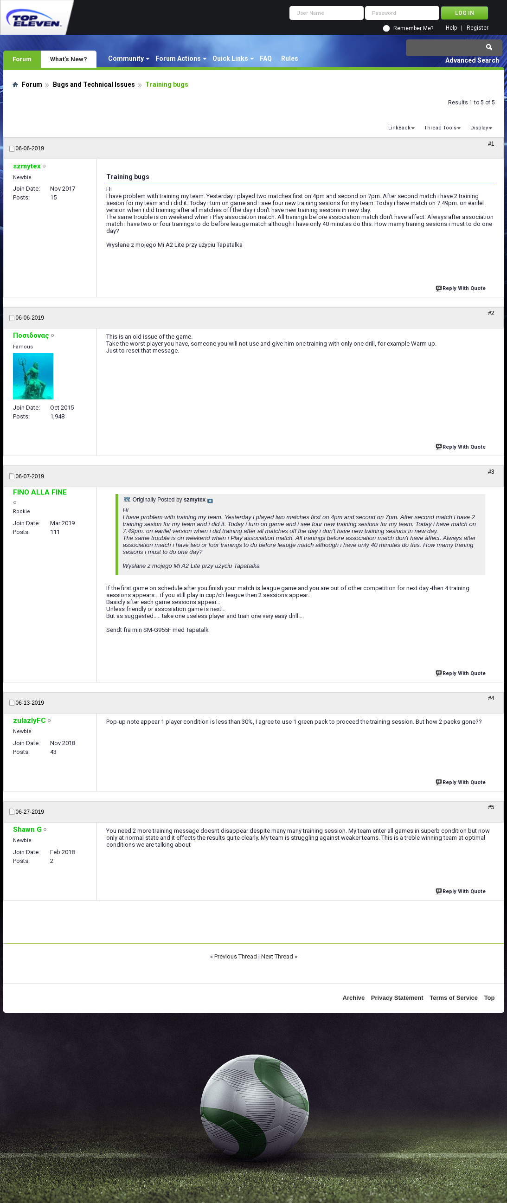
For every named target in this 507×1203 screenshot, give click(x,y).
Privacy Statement (397, 997)
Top (489, 997)
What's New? (68, 59)
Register (477, 28)
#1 (491, 144)
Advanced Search (472, 60)
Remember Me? (413, 28)
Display (479, 128)
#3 (491, 472)
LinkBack (399, 128)
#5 (491, 807)
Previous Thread (235, 956)
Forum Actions (178, 58)
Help (451, 28)
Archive (354, 997)
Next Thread (277, 956)
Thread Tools (440, 128)
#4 (491, 698)
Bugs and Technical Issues (94, 84)
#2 (491, 313)
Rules (289, 58)
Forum (22, 59)
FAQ (266, 58)
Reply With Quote (461, 287)
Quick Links (230, 58)
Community (126, 58)
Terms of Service (454, 997)
